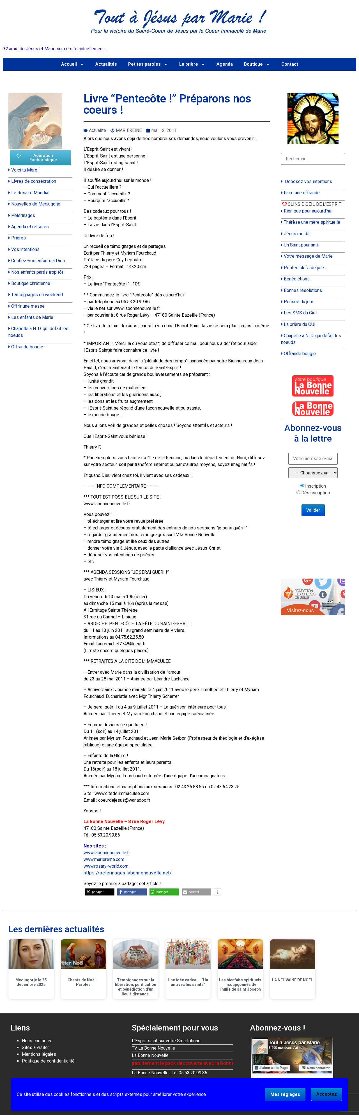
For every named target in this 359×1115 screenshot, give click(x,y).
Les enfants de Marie (32, 317)
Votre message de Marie (308, 256)
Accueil (72, 64)
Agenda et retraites (30, 226)
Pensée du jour (298, 301)
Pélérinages (23, 215)
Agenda (225, 64)
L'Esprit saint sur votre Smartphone (166, 1040)
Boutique (257, 64)
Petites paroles (148, 64)
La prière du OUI (300, 324)
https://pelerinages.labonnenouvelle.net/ (128, 873)
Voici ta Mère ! (25, 170)
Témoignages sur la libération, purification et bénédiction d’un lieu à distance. (135, 987)
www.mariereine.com (104, 859)
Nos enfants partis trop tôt (37, 272)
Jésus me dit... (298, 233)
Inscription (315, 486)
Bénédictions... (298, 279)
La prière (192, 64)
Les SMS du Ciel (300, 313)
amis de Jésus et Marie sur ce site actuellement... (54, 48)
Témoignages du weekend (37, 294)
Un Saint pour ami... (302, 245)
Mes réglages (285, 1094)
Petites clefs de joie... (305, 267)
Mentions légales (39, 1054)
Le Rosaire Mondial (30, 192)
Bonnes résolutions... (304, 290)
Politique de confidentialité (48, 1061)
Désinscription (315, 493)
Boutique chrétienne (30, 283)
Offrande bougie (27, 346)
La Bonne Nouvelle (150, 1055)
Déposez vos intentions (308, 181)
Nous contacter (37, 1040)
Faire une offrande (302, 192)
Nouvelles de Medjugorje (35, 204)
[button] (99, 891)
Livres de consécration (33, 181)
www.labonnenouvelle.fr (107, 852)
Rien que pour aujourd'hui (308, 211)
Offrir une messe (28, 306)
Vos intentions (25, 249)
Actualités (106, 64)
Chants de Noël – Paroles (83, 982)
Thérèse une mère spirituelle (312, 222)
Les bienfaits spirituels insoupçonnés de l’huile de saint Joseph (240, 985)
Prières (18, 238)
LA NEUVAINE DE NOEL (292, 980)
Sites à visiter (35, 1047)
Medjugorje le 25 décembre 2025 (31, 982)
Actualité (97, 130)
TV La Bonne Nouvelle (153, 1048)
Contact (289, 64)
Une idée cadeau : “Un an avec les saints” (188, 982)
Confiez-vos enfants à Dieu (38, 260)
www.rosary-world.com (106, 866)
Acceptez (326, 1094)
